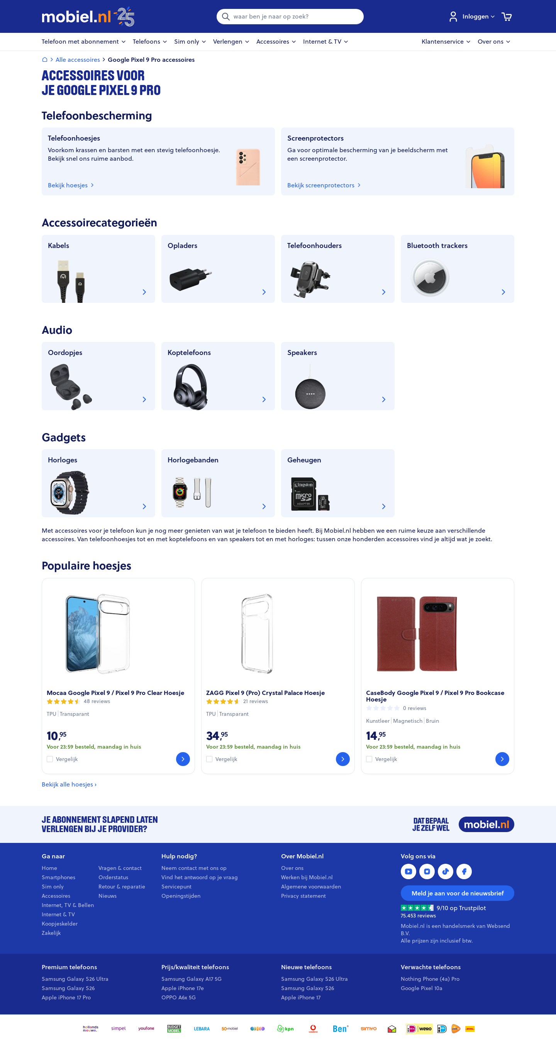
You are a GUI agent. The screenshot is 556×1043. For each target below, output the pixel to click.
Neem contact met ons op (194, 868)
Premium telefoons (69, 967)
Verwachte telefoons (431, 967)
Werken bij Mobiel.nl (307, 877)
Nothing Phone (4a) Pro (430, 979)
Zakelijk (51, 933)
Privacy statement (303, 896)
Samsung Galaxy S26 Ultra (75, 979)
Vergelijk (67, 759)
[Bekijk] (183, 759)
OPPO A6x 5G (178, 997)
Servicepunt (176, 886)
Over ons (292, 868)
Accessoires (56, 896)
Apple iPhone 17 (300, 997)
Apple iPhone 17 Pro (66, 997)
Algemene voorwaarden (311, 886)
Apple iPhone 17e (182, 988)
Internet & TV (58, 914)
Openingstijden (180, 896)
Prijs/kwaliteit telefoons (195, 967)
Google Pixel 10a (421, 988)
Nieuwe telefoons (306, 967)
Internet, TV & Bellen (68, 905)
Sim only (53, 886)
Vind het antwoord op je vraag (199, 877)
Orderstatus (113, 877)
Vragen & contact (120, 868)
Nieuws (107, 896)
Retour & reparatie (121, 886)
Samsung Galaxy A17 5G (191, 979)
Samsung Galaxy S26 (68, 988)
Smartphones (58, 877)
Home (49, 868)
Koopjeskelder (60, 923)
